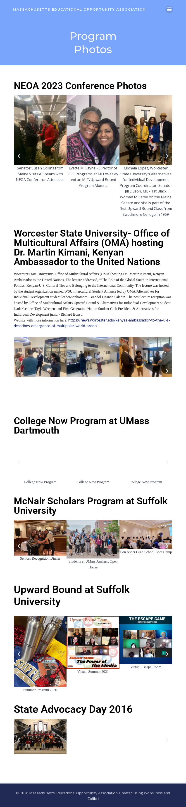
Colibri (93, 798)
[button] (19, 157)
